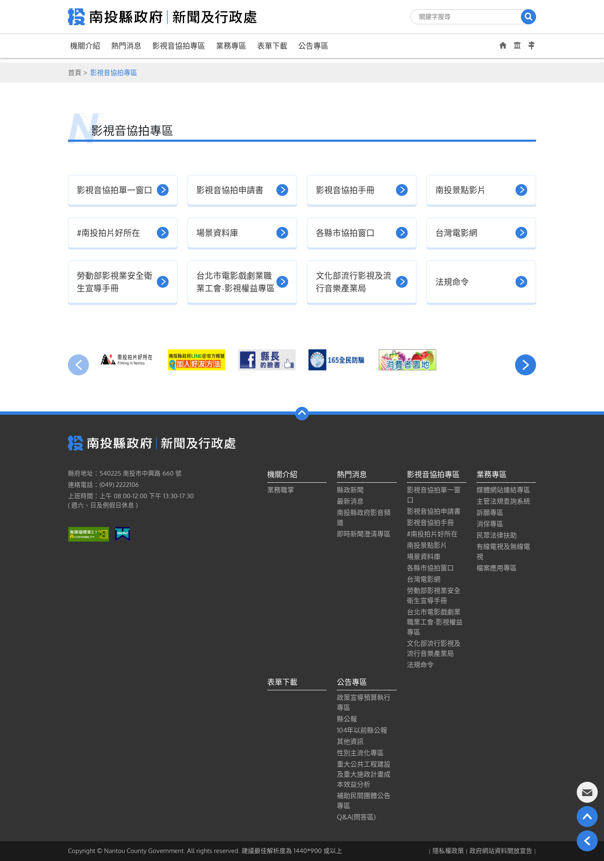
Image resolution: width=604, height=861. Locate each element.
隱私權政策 (448, 851)
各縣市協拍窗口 (430, 568)
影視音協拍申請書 (434, 511)
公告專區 (313, 45)
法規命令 (420, 665)
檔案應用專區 (496, 568)
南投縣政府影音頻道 (364, 517)
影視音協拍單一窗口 (434, 495)
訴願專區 (489, 512)
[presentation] (78, 364)
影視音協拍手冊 (430, 522)
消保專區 (489, 524)
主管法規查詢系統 (503, 501)
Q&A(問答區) (356, 817)
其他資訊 (350, 741)
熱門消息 (126, 45)
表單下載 (272, 45)
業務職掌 (280, 490)
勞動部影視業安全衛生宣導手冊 (434, 595)
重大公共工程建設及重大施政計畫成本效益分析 (364, 774)
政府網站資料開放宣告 (500, 851)
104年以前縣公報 (362, 730)
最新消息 (350, 501)
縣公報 (347, 719)
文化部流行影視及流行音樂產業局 (434, 648)
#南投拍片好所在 (432, 534)
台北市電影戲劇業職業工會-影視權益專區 (435, 622)
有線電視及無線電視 (503, 551)
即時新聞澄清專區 (364, 534)
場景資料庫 (423, 556)
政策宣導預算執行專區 (364, 702)
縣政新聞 (350, 490)
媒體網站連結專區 (503, 490)
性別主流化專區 (360, 753)
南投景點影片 (427, 545)
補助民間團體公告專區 (364, 800)
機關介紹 (85, 45)
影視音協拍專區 (178, 45)
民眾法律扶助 (496, 535)
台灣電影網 (423, 579)
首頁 (74, 72)
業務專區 (231, 45)
